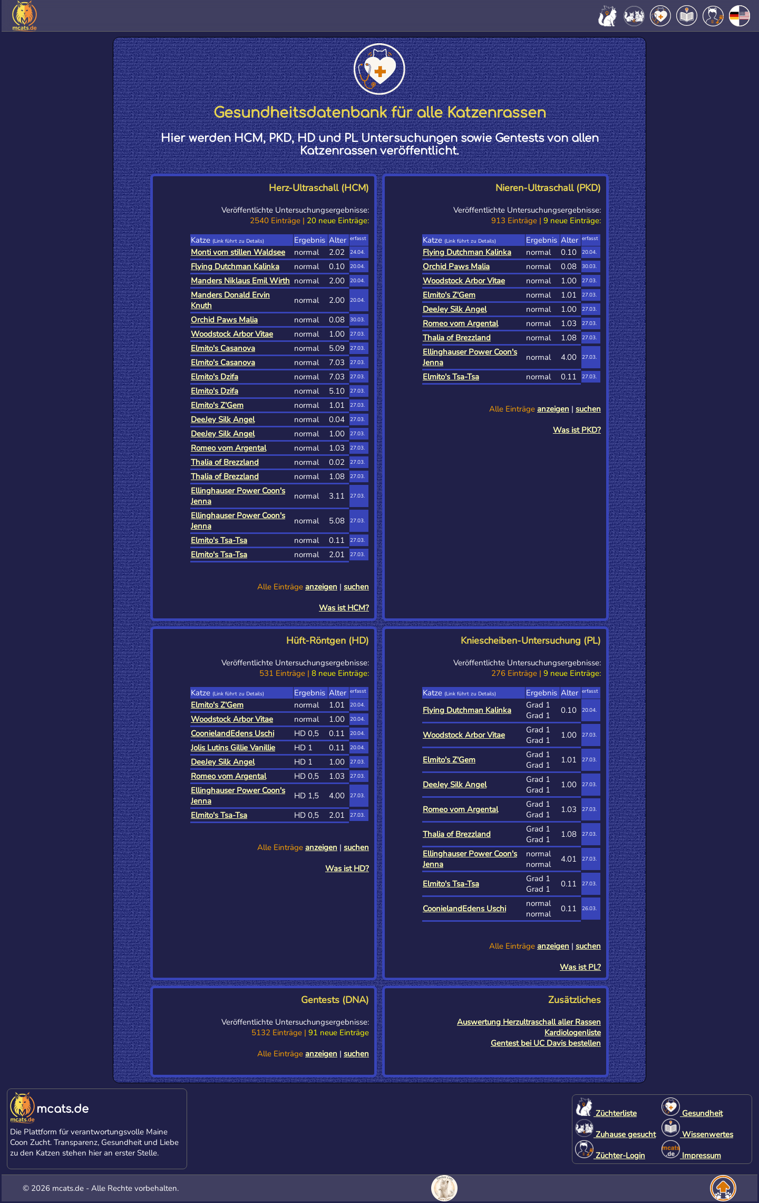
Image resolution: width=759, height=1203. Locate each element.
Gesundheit (692, 1113)
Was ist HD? (347, 868)
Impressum (691, 1155)
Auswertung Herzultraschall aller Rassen (529, 1022)
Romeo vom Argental (228, 448)
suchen (356, 586)
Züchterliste (606, 1113)
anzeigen (321, 586)
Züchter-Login (610, 1155)
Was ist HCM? (344, 608)
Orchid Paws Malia (224, 319)
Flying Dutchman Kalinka (235, 266)
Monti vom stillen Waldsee (238, 252)
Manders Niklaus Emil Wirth (240, 280)
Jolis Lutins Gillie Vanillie (233, 747)
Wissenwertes (697, 1134)
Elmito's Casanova (223, 348)
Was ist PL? (580, 967)
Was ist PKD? (577, 430)
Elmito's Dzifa (214, 376)
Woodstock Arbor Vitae (232, 334)
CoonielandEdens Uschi (232, 733)
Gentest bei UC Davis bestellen (546, 1043)
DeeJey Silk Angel (223, 419)
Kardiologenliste (572, 1032)
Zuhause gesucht (615, 1134)
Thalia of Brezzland (225, 462)
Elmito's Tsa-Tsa (219, 540)
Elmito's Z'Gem (217, 405)
